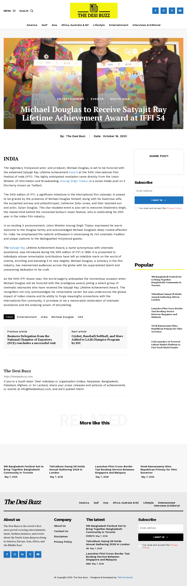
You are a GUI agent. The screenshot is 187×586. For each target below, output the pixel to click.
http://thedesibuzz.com (18, 376)
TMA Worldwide (125, 577)
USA (80, 316)
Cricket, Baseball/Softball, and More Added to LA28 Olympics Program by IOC (97, 339)
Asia (88, 563)
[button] (27, 11)
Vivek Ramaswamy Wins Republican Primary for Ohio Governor (166, 328)
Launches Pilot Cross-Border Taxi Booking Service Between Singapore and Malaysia (167, 312)
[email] (159, 191)
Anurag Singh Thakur (74, 181)
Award (73, 172)
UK (87, 548)
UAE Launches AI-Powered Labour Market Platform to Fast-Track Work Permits (165, 344)
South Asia (120, 99)
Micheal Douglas (62, 316)
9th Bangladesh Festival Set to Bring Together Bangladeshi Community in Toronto (166, 281)
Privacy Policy (174, 208)
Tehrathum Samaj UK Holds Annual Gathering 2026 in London (166, 297)
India (44, 316)
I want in (158, 200)
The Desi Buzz (75, 136)
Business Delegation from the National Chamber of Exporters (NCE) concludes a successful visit (31, 339)
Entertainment (71, 99)
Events (97, 99)
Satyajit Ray (17, 247)
